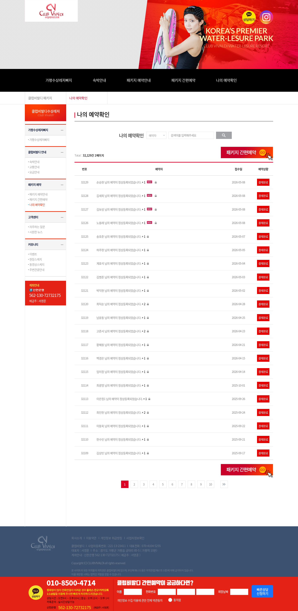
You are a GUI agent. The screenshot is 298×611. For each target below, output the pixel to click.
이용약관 (91, 538)
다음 (224, 484)
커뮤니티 (33, 244)
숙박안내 (99, 80)
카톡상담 (249, 17)
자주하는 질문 (37, 227)
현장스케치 (35, 259)
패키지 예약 (34, 184)
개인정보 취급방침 (111, 538)
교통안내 (34, 167)
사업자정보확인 (135, 538)
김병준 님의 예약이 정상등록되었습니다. (123, 277)
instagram (266, 17)
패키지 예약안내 (139, 80)
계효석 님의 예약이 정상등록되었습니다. (123, 263)
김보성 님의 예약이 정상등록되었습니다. (126, 209)
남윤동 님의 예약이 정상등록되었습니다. (123, 317)
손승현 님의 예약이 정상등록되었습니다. (126, 182)
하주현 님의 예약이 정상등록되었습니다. (123, 250)
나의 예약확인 (226, 80)
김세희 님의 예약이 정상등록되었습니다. (126, 195)
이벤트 (33, 254)
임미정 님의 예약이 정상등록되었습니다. (123, 371)
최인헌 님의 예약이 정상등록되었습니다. (123, 412)
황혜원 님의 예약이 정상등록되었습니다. (123, 344)
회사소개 (76, 538)
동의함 (177, 600)
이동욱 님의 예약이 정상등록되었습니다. (123, 426)
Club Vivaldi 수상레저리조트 (51, 11)
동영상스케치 (36, 264)
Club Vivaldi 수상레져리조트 (43, 543)
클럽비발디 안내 (37, 152)
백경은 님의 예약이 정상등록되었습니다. (123, 358)
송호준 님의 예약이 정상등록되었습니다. (123, 236)
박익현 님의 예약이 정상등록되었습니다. (123, 290)
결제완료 (263, 182)
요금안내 (34, 172)
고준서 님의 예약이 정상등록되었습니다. (123, 331)
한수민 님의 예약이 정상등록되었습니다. (123, 439)
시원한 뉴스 (35, 232)
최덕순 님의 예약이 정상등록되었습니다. (123, 304)
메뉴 (31, 80)
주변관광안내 (36, 270)
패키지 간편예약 (183, 80)
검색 (224, 135)
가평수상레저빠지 (59, 80)
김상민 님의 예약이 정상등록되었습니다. (123, 453)
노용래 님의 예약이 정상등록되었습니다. (126, 223)
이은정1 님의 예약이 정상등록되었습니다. (123, 398)
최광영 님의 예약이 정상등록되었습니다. (123, 385)
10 (210, 484)
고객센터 (33, 217)
